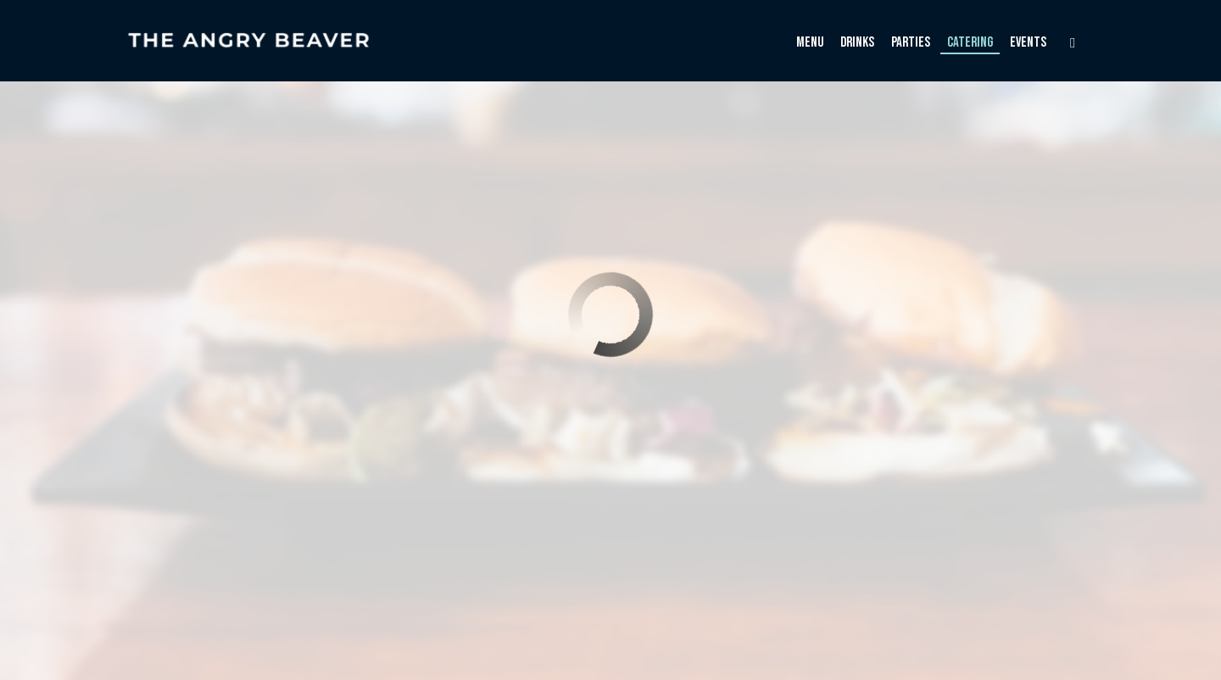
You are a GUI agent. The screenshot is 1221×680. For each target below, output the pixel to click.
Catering (970, 42)
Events (1028, 42)
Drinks (857, 42)
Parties (910, 42)
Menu (809, 42)
